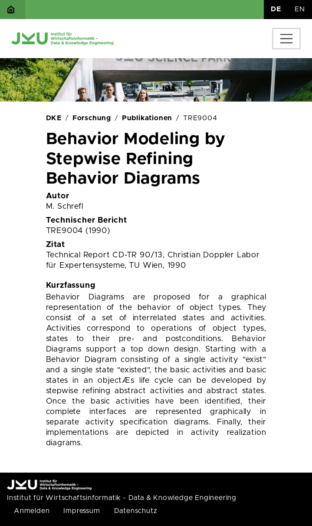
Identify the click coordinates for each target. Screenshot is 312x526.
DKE (54, 118)
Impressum (81, 510)
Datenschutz (136, 510)
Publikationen (147, 118)
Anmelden (31, 510)
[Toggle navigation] (286, 38)
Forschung (91, 118)
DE (276, 9)
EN (300, 9)
